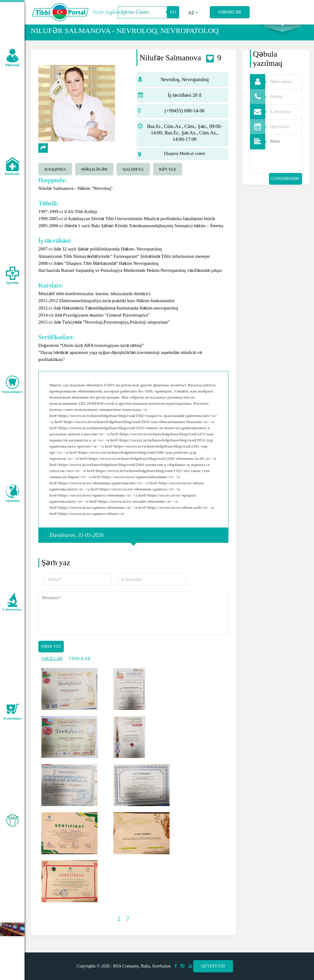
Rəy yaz (167, 177)
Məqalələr (94, 177)
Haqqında (55, 177)
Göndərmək (285, 186)
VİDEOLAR (80, 666)
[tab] (56, 176)
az (193, 13)
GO (173, 12)
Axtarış (282, 31)
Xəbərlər (230, 12)
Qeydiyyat (213, 966)
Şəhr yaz (51, 654)
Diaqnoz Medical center (184, 161)
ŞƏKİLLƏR (52, 666)
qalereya (133, 177)
